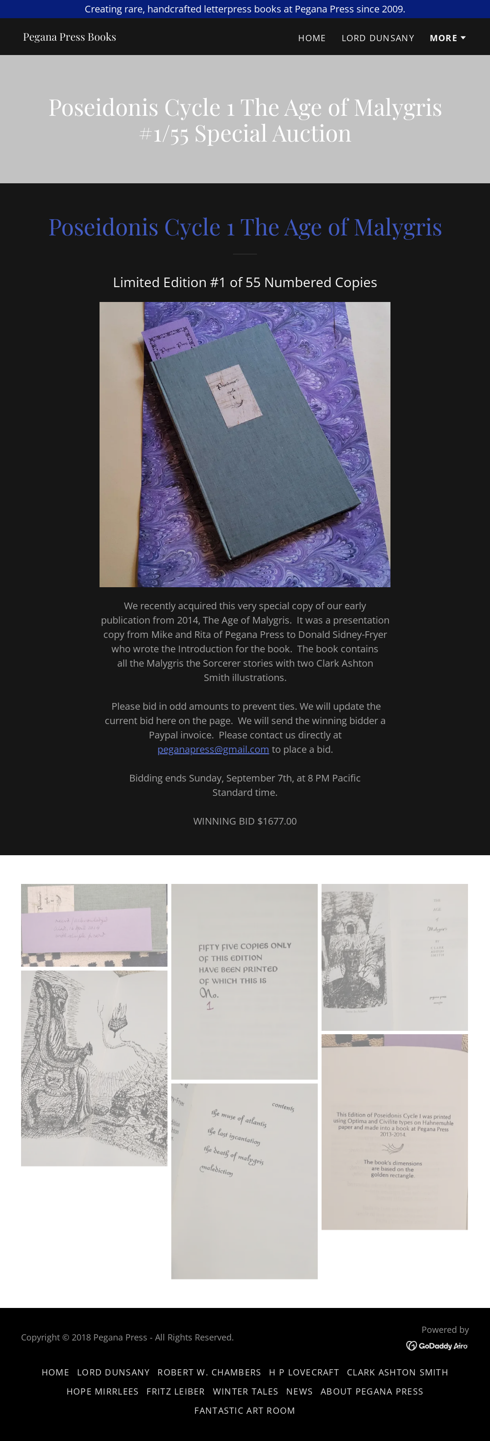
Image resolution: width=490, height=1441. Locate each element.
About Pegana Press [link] (372, 1391)
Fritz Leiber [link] (175, 1391)
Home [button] (55, 1372)
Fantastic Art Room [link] (244, 1410)
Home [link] (312, 38)
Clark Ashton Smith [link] (397, 1372)
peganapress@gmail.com (213, 749)
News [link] (299, 1391)
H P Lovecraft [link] (304, 1372)
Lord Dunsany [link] (378, 38)
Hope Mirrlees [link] (103, 1391)
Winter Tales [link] (245, 1391)
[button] (448, 38)
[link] (69, 37)
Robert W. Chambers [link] (209, 1372)
